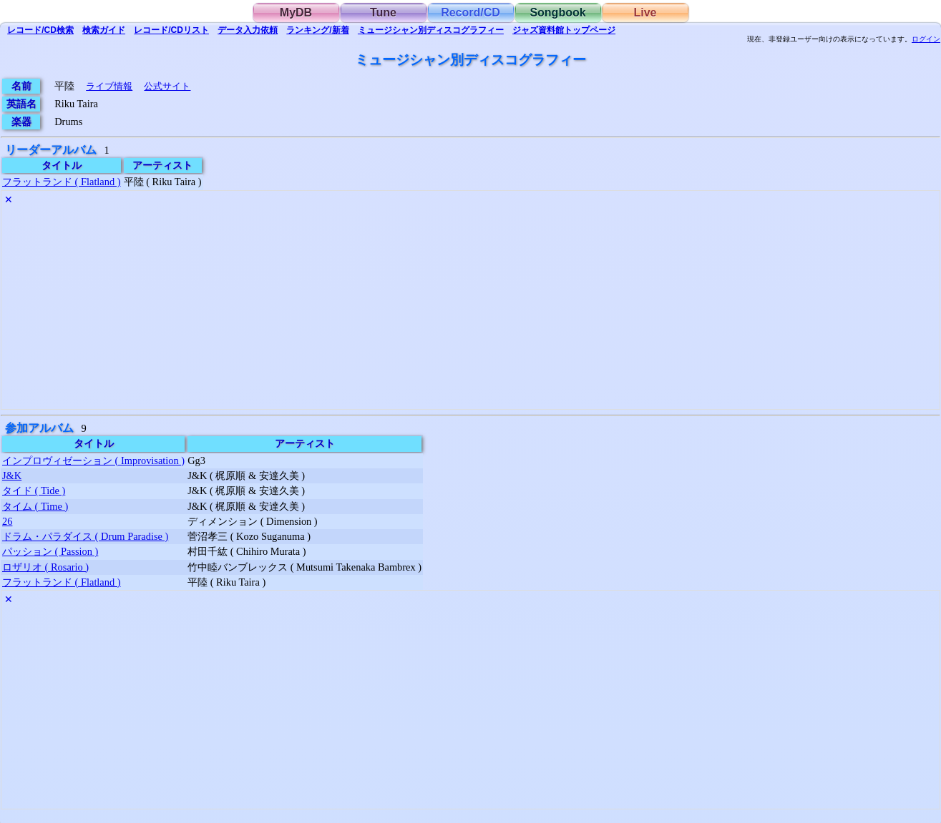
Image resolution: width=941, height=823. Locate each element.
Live (644, 12)
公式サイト (167, 86)
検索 (40, 30)
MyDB (296, 12)
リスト (171, 30)
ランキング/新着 (317, 30)
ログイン (926, 39)
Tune (383, 12)
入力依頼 (248, 30)
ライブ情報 (109, 86)
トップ (563, 30)
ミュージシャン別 (431, 30)
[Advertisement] (430, 309)
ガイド (103, 30)
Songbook (557, 12)
